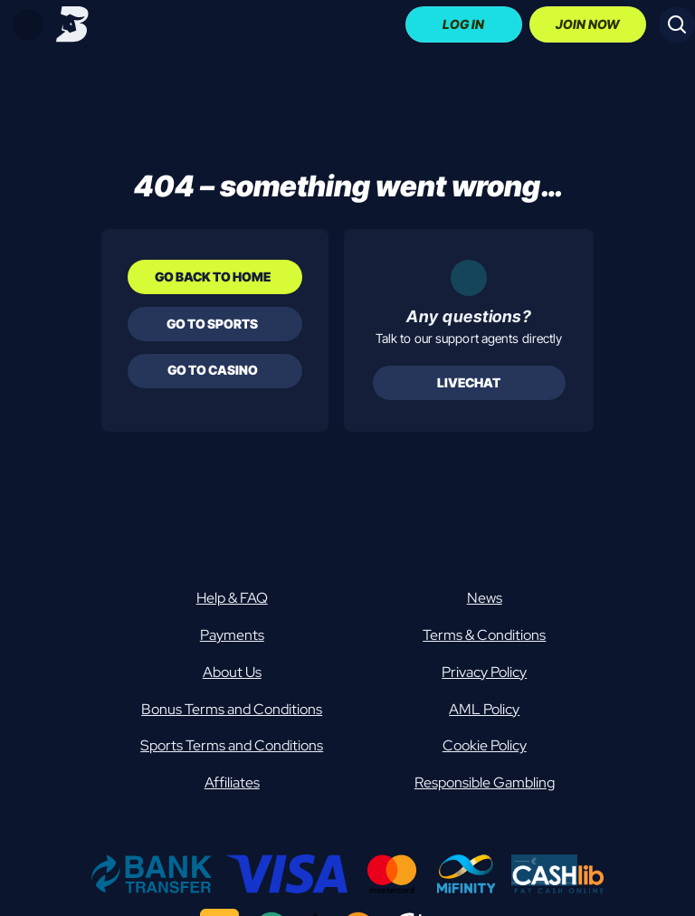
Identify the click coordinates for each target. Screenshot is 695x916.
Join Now (588, 24)
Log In (463, 24)
